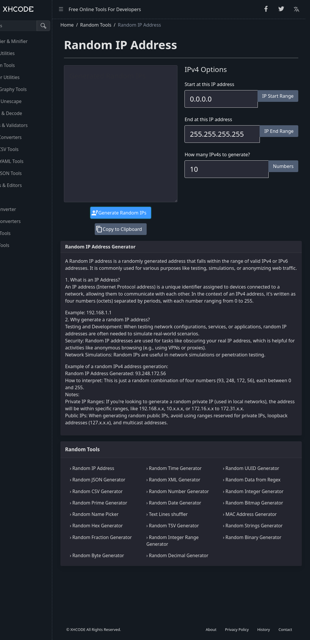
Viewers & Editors (24, 185)
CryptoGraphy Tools (27, 89)
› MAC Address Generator (259, 549)
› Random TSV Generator (191, 560)
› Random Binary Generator (250, 581)
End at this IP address (222, 119)
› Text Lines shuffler (185, 549)
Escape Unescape (24, 101)
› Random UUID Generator (260, 489)
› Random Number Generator (184, 515)
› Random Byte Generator (124, 597)
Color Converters (24, 221)
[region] (39, 329)
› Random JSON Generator (125, 500)
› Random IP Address (119, 489)
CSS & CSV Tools (23, 149)
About (211, 629)
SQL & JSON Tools (24, 173)
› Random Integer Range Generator (191, 581)
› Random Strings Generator (250, 563)
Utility (12, 197)
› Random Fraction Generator (116, 581)
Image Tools (19, 233)
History (263, 629)
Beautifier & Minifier (27, 41)
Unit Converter (22, 209)
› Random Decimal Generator (184, 600)
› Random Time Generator (192, 489)
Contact (285, 629)
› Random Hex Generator (123, 560)
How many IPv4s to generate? (231, 154)
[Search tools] (33, 25)
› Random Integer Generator (251, 515)
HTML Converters (24, 137)
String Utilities (21, 53)
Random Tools (21, 65)
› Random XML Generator (192, 500)
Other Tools (18, 245)
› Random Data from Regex (261, 500)
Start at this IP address (223, 84)
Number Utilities (23, 77)
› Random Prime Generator (126, 530)
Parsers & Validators (27, 125)
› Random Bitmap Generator (251, 534)
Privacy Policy (237, 629)
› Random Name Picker (121, 549)
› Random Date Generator (192, 530)
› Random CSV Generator (123, 512)
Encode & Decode (25, 113)
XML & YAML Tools (25, 161)
